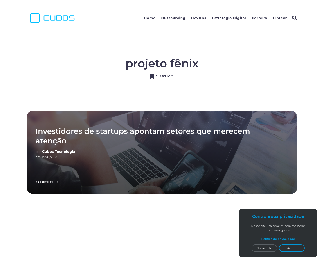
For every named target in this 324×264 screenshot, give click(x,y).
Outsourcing (173, 18)
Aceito (292, 248)
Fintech (280, 18)
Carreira (259, 18)
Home (149, 18)
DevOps (198, 18)
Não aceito (264, 248)
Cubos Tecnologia (58, 152)
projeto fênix (47, 182)
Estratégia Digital (229, 18)
